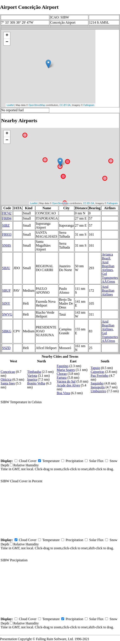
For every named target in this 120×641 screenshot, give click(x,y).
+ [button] (7, 35)
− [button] (7, 42)
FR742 (7, 213)
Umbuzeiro (98, 391)
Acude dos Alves (68, 385)
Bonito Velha (36, 383)
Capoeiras (97, 372)
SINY (6, 303)
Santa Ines (8, 383)
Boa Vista (63, 393)
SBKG (6, 331)
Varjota (32, 375)
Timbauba (34, 372)
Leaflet (10, 105)
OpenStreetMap (36, 105)
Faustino (62, 366)
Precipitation (74, 461)
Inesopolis (98, 387)
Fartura (61, 377)
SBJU (6, 268)
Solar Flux (96, 461)
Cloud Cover (27, 461)
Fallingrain (88, 105)
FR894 (7, 218)
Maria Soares (66, 370)
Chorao (62, 373)
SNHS (6, 245)
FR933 (7, 234)
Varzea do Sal (66, 381)
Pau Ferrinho (99, 375)
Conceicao (8, 372)
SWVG (7, 314)
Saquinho (97, 383)
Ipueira (32, 379)
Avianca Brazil (107, 256)
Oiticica (6, 379)
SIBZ (6, 225)
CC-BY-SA (65, 105)
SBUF (6, 290)
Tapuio (95, 368)
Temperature (51, 461)
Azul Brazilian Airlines (108, 266)
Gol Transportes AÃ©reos (110, 277)
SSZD (6, 348)
